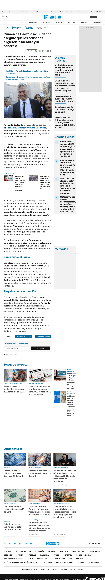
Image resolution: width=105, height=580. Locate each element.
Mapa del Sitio (82, 559)
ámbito (6, 28)
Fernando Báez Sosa (29, 28)
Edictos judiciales (64, 562)
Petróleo (53, 12)
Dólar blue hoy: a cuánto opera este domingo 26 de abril (64, 99)
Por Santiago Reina (59, 534)
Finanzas (46, 22)
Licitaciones (93, 562)
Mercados (95, 551)
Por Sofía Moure (33, 534)
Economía (33, 22)
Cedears (77, 253)
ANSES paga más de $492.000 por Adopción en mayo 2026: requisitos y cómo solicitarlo (20, 183)
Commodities (70, 253)
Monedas (58, 253)
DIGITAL (30, 569)
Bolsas (63, 253)
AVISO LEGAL (46, 562)
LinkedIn (20, 543)
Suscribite (40, 348)
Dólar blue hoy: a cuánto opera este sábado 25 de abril (12, 527)
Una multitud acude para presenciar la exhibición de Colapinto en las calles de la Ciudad (45, 182)
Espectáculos (43, 559)
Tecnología (59, 559)
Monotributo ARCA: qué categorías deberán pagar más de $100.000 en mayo (72, 381)
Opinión (84, 22)
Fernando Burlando (43, 337)
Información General (16, 28)
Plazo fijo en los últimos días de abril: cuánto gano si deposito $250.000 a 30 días (65, 122)
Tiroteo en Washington (66, 12)
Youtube (26, 543)
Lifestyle (31, 555)
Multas (80, 562)
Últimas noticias (23, 551)
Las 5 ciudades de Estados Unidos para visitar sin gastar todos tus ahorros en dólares (39, 510)
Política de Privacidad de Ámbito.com (20, 562)
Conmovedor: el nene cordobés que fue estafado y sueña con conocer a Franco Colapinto (65, 85)
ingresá (100, 17)
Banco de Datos (79, 551)
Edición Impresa (83, 555)
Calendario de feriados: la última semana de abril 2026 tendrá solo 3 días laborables (40, 390)
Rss (70, 559)
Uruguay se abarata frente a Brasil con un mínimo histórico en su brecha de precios (39, 526)
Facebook (9, 543)
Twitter (5, 543)
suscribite (93, 17)
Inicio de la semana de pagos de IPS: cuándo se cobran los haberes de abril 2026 (65, 70)
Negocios (71, 22)
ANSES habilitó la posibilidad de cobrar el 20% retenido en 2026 (15, 389)
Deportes (67, 555)
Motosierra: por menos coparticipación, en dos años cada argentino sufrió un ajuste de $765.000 (68, 204)
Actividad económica (40, 12)
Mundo (56, 555)
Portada (8, 551)
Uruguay (96, 22)
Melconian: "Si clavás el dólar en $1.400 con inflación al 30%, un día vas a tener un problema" (67, 185)
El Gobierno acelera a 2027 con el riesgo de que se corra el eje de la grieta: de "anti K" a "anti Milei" (67, 149)
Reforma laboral (82, 12)
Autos (30, 559)
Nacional (44, 555)
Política (59, 22)
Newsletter (100, 22)
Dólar (16, 12)
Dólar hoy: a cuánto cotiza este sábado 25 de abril (14, 509)
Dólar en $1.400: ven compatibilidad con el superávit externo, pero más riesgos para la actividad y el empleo (64, 511)
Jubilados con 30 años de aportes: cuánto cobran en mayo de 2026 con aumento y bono (67, 167)
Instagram (15, 543)
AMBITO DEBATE (72, 569)
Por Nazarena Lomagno (60, 485)
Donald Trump (26, 12)
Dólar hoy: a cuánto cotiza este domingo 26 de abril (64, 109)
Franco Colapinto (96, 12)
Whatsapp (31, 543)
